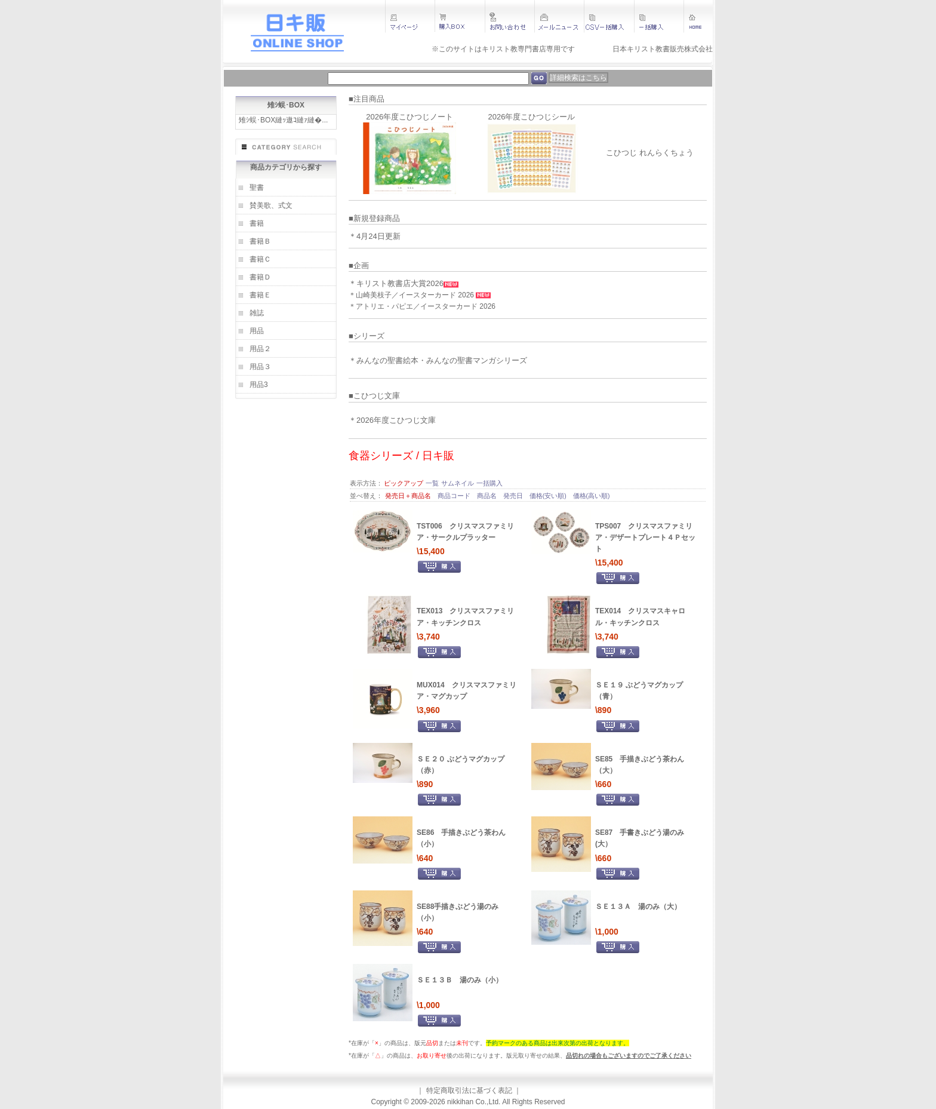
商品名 (487, 495)
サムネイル (457, 483)
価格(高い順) (591, 495)
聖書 (257, 187)
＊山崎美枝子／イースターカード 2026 (412, 295)
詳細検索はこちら (578, 77)
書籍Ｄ (260, 277)
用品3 (259, 384)
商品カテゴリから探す (286, 167)
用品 (257, 331)
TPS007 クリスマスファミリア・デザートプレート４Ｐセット (645, 537)
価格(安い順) (548, 495)
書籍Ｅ (260, 295)
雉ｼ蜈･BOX (285, 105)
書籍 (257, 223)
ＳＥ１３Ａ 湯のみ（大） (638, 906)
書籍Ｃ (260, 259)
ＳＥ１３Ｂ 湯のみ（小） (460, 980)
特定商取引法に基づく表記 (469, 1090)
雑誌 (257, 313)
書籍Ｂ (260, 241)
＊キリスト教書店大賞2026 (396, 283)
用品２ (260, 349)
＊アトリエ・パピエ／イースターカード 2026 (422, 306)
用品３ (260, 367)
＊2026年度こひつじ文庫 (392, 420)
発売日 (514, 495)
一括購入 (489, 483)
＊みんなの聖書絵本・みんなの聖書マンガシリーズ (438, 360)
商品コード (455, 495)
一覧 (432, 483)
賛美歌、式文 (271, 205)
